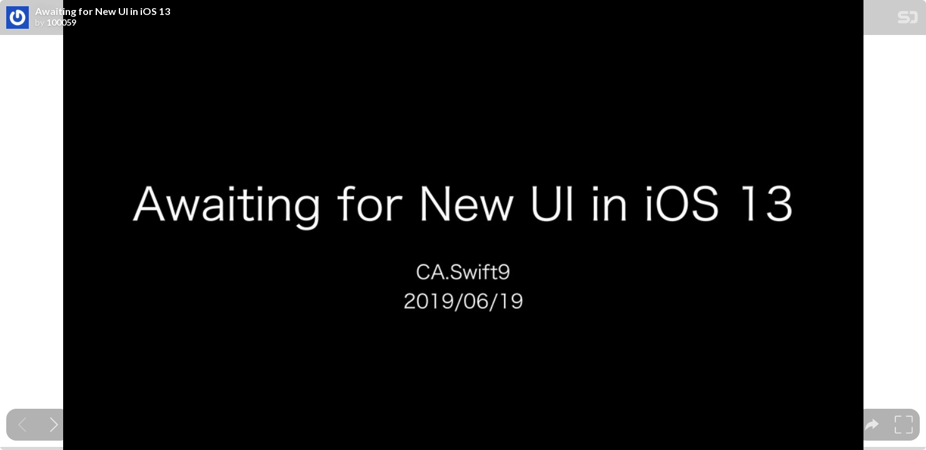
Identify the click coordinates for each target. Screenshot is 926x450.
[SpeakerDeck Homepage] (908, 20)
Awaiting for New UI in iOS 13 (102, 11)
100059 (61, 22)
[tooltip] (872, 425)
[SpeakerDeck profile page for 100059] (17, 18)
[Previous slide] (22, 425)
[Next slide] (54, 425)
